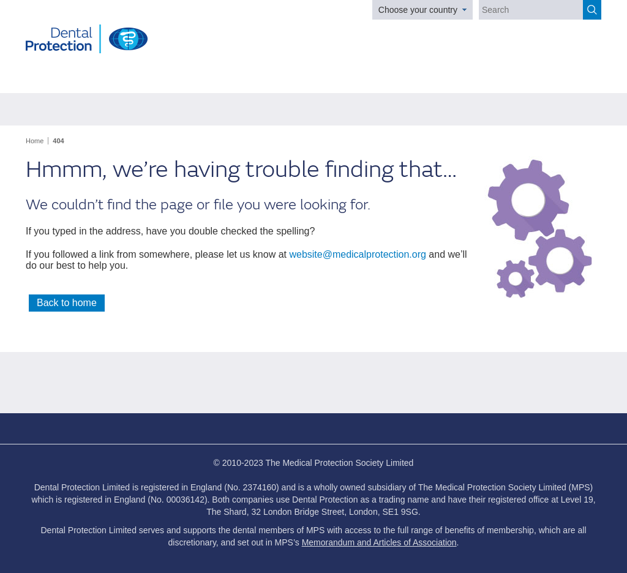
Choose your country (417, 10)
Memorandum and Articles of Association (379, 542)
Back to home (67, 303)
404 (58, 140)
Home (34, 140)
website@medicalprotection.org (357, 254)
